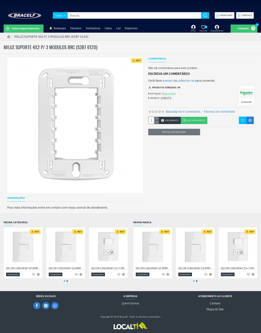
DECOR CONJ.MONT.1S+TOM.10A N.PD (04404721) (109, 268)
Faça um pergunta (175, 132)
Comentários (157, 58)
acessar (168, 80)
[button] (64, 281)
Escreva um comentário (219, 111)
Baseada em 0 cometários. (183, 111)
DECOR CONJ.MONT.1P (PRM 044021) (24, 268)
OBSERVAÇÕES (16, 198)
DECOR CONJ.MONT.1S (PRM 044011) (66, 268)
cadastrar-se (186, 80)
